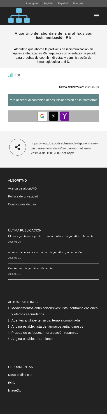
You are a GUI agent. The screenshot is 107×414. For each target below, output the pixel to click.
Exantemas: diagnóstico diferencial (30, 268)
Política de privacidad (23, 196)
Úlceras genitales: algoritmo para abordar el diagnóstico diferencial (51, 236)
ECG (11, 383)
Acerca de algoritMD (22, 188)
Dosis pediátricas (20, 375)
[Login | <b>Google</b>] (42, 116)
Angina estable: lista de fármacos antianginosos (47, 326)
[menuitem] (32, 3)
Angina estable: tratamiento (32, 339)
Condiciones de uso (22, 204)
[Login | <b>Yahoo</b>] (64, 116)
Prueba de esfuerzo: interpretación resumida (45, 332)
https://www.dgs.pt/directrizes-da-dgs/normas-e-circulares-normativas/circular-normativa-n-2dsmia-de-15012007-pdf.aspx (64, 148)
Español (63, 3)
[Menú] (96, 15)
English (48, 3)
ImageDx (14, 390)
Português (32, 3)
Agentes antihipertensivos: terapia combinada (46, 320)
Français (78, 3)
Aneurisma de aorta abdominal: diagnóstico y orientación (45, 252)
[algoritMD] (44, 16)
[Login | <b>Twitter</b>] (53, 116)
